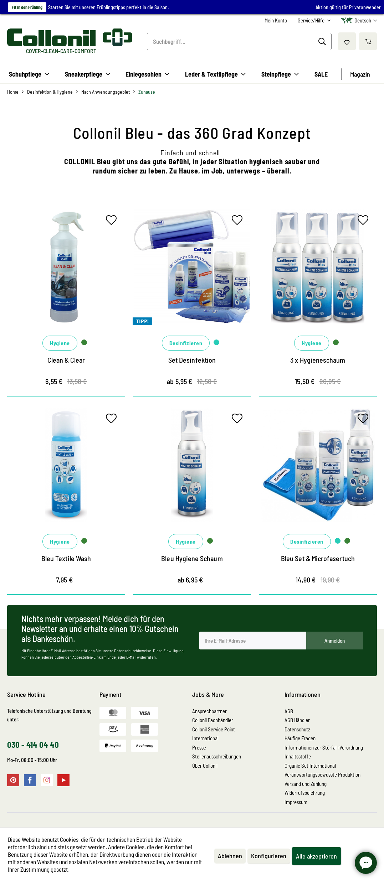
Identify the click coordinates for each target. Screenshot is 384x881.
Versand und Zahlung (306, 784)
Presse (199, 747)
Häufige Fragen (300, 738)
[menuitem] (275, 20)
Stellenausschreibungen (216, 756)
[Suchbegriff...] (239, 41)
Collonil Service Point (213, 729)
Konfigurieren (268, 856)
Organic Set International (310, 765)
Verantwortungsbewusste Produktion (322, 774)
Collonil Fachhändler (212, 720)
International (205, 738)
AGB (289, 711)
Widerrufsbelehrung (305, 792)
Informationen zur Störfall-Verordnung (324, 747)
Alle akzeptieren (316, 856)
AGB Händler (297, 720)
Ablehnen (230, 856)
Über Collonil (204, 765)
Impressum (296, 802)
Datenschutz (297, 729)
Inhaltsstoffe (298, 756)
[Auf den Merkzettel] (113, 221)
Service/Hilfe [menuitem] (312, 20)
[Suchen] (323, 42)
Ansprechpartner (209, 711)
